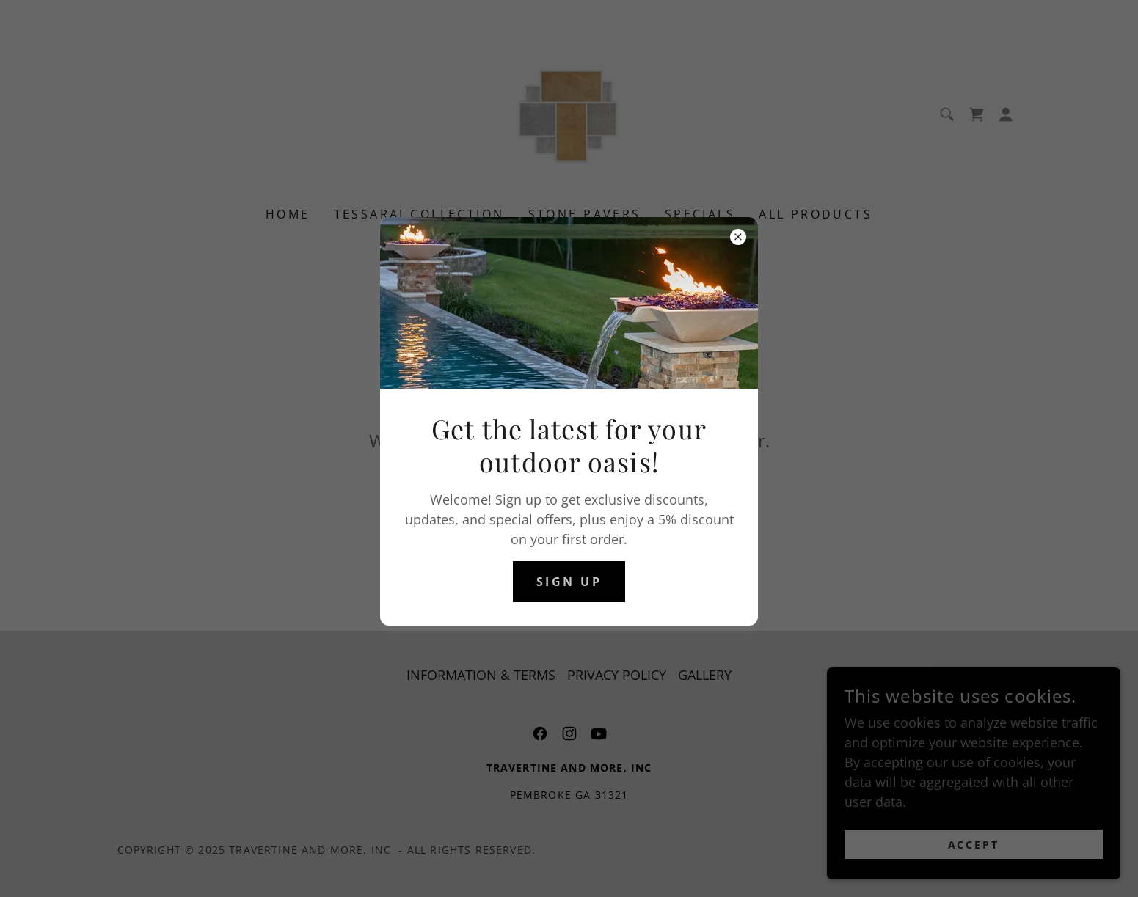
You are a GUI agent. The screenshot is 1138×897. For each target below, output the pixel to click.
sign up (569, 582)
